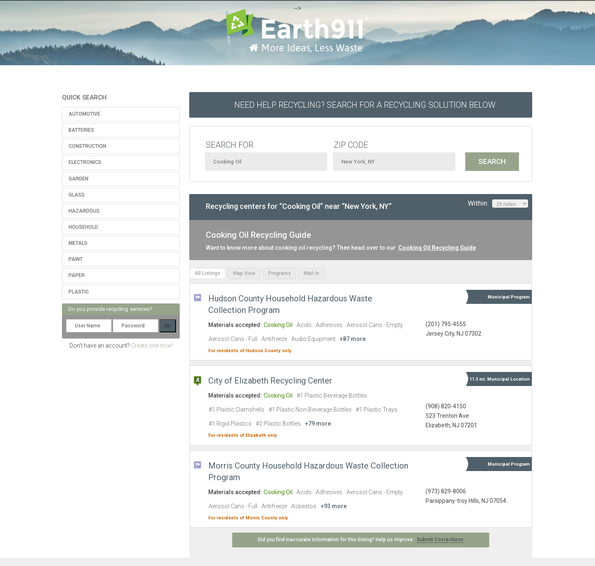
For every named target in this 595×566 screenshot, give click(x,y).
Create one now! (152, 345)
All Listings (207, 273)
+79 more (318, 423)
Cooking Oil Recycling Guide (437, 247)
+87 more (353, 339)
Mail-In (311, 273)
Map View (244, 273)
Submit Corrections (440, 539)
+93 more (334, 506)
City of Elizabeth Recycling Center (270, 381)
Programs (279, 273)
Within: (498, 203)
